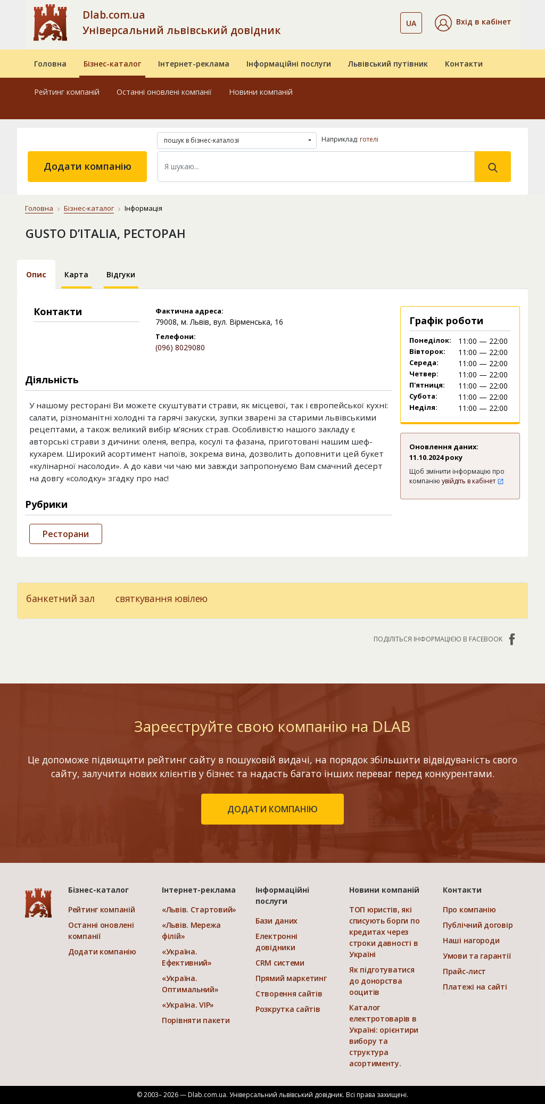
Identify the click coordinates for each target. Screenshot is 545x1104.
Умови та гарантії (476, 956)
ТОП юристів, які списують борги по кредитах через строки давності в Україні (384, 931)
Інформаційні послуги (288, 64)
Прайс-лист (464, 971)
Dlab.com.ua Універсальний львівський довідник (181, 22)
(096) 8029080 (180, 347)
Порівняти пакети (196, 1020)
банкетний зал (60, 598)
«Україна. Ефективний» (187, 957)
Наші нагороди (471, 940)
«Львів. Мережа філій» (191, 930)
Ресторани (66, 534)
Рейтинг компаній (67, 92)
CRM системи (279, 963)
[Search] (316, 166)
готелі (369, 139)
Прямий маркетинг (291, 978)
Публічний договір (478, 925)
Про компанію (469, 909)
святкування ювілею (161, 598)
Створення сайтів (289, 993)
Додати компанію (87, 166)
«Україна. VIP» (188, 1005)
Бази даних (276, 921)
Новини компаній (261, 92)
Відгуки (120, 274)
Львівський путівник (388, 64)
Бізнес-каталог (112, 64)
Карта (76, 274)
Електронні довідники (276, 941)
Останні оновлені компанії (164, 92)
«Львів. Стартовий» (199, 909)
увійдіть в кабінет (473, 480)
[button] (473, 23)
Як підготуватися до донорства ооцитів (382, 981)
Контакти (464, 64)
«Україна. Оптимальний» (190, 983)
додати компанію (272, 809)
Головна (50, 64)
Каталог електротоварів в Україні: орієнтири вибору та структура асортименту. (383, 1035)
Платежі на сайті (475, 987)
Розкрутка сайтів (287, 1009)
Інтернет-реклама (193, 64)
